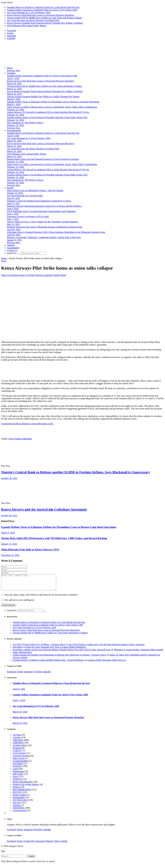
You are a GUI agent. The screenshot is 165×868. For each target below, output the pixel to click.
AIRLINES (18, 743)
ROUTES (17, 795)
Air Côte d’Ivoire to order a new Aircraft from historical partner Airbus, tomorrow (107, 647)
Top (3, 854)
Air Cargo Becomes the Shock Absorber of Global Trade (33, 20)
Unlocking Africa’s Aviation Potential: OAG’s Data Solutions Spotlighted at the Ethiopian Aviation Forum (56, 232)
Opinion (10, 245)
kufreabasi (17, 650)
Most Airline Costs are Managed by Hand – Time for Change (35, 190)
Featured (13, 423)
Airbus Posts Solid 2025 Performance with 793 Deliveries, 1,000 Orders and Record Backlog (54, 538)
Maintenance (19, 774)
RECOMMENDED (22, 792)
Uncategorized (19, 813)
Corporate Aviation (21, 758)
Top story (17, 805)
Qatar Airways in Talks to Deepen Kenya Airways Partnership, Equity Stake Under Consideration (52, 107)
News (3, 261)
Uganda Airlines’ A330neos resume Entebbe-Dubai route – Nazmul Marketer (48, 663)
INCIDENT (18, 766)
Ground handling (20, 764)
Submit (31, 859)
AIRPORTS (18, 745)
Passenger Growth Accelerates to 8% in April (28, 216)
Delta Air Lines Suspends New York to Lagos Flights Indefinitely (56, 650)
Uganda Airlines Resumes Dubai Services (106, 663)
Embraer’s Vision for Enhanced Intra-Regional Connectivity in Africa (39, 201)
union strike (47, 423)
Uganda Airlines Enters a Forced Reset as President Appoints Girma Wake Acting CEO (47, 117)
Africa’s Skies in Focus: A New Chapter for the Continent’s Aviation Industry (42, 221)
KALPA (21, 423)
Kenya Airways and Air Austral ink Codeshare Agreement (44, 509)
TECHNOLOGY (20, 803)
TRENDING (19, 811)
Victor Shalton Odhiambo (20, 438)
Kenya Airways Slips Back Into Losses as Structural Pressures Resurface (40, 15)
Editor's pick (18, 761)
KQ (40, 423)
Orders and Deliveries (23, 785)
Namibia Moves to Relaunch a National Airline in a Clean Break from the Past (43, 7)
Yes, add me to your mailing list (18, 603)
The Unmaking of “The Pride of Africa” (25, 122)
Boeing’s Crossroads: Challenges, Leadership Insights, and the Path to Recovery (44, 237)
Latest (15, 772)
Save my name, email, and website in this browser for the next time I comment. (41, 598)
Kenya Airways (32, 423)
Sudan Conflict (20, 798)
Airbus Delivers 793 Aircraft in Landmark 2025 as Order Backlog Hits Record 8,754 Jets (48, 112)
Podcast (16, 790)
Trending (11, 73)
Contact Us (12, 250)
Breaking (17, 751)
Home (10, 68)
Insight (10, 188)
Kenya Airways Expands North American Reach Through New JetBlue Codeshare (45, 23)
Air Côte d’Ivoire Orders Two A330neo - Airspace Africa (39, 647)
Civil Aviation (19, 756)
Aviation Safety (20, 748)
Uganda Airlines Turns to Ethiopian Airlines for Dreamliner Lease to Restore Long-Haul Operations (53, 102)
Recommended (14, 130)
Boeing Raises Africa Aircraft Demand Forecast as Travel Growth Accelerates (43, 159)
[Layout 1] (53, 376)
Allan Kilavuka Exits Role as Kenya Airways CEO (30, 549)
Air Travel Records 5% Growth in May (25, 195)
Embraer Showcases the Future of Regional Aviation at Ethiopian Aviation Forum (44, 227)
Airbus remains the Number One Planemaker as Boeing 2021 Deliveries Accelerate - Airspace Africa (59, 658)
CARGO (17, 753)
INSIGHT (17, 769)
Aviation (5, 423)
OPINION (17, 782)
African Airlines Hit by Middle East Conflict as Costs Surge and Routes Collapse (44, 18)
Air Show (17, 738)
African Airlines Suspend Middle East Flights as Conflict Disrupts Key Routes (43, 96)
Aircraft (16, 740)
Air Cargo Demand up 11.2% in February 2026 (28, 12)
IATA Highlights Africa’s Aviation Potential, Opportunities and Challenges (41, 211)
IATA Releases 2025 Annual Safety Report (26, 25)
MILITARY (18, 777)
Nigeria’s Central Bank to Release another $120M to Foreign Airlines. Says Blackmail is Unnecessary (75, 472)
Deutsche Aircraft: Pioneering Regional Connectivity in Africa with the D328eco (44, 206)
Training (17, 808)
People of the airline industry (26, 787)
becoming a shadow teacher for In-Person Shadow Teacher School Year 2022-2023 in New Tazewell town (61, 652)
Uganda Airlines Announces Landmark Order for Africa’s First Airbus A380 (42, 10)
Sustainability (13, 248)
